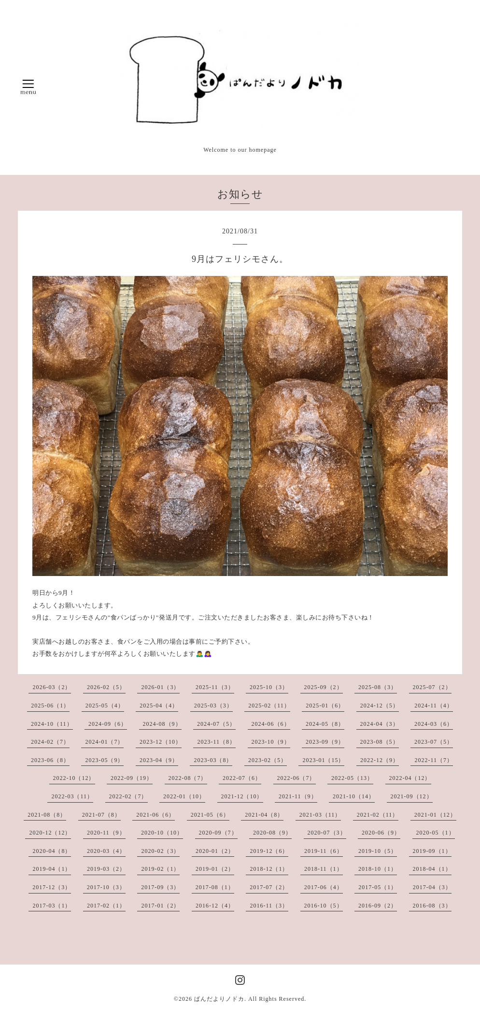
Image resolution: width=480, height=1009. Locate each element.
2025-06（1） (50, 705)
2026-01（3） (160, 687)
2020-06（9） (381, 832)
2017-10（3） (106, 887)
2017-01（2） (160, 905)
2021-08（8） (47, 814)
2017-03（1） (51, 905)
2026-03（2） (51, 687)
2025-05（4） (104, 705)
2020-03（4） (106, 851)
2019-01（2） (215, 868)
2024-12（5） (379, 705)
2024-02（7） (50, 741)
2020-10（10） (162, 832)
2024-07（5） (216, 724)
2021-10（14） (354, 796)
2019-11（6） (323, 851)
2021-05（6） (210, 814)
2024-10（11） (52, 724)
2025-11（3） (215, 687)
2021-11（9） (298, 796)
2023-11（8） (216, 741)
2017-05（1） (377, 887)
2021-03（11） (320, 814)
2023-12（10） (161, 741)
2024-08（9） (162, 724)
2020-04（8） (51, 851)
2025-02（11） (269, 705)
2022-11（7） (433, 760)
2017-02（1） (106, 905)
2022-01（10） (184, 796)
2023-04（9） (159, 760)
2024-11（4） (433, 705)
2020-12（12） (50, 832)
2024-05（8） (325, 724)
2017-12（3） (51, 887)
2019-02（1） (160, 868)
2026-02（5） (106, 687)
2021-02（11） (378, 814)
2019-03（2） (106, 868)
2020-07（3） (327, 832)
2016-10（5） (323, 905)
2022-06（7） (296, 778)
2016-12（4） (215, 905)
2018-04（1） (432, 868)
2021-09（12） (412, 796)
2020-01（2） (215, 851)
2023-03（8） (213, 760)
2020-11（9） (106, 832)
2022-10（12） (74, 778)
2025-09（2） (323, 687)
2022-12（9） (379, 760)
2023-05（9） (104, 760)
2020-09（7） (218, 832)
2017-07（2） (269, 887)
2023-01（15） (323, 760)
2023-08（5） (379, 741)
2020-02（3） (160, 851)
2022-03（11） (72, 796)
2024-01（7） (104, 741)
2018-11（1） (323, 868)
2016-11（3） (269, 905)
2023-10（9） (271, 741)
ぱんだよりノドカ (219, 998)
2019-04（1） (51, 868)
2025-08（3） (377, 687)
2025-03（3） (213, 705)
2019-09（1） (432, 851)
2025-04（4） (159, 705)
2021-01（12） (435, 814)
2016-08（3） (432, 905)
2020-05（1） (435, 832)
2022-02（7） (128, 796)
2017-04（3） (432, 887)
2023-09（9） (325, 741)
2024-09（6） (107, 724)
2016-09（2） (377, 905)
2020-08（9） (272, 832)
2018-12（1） (269, 868)
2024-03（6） (433, 724)
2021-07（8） (101, 814)
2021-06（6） (155, 814)
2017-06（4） (323, 887)
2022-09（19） (132, 778)
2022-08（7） (188, 778)
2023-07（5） (433, 741)
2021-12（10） (242, 796)
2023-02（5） (267, 760)
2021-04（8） (264, 814)
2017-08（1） (215, 887)
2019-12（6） (269, 851)
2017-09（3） (160, 887)
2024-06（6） (271, 724)
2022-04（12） (410, 778)
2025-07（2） (432, 687)
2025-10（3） (269, 687)
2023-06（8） (50, 760)
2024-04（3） (379, 724)
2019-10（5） (377, 851)
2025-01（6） (325, 705)
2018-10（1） (377, 868)
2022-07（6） (242, 778)
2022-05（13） (352, 778)
